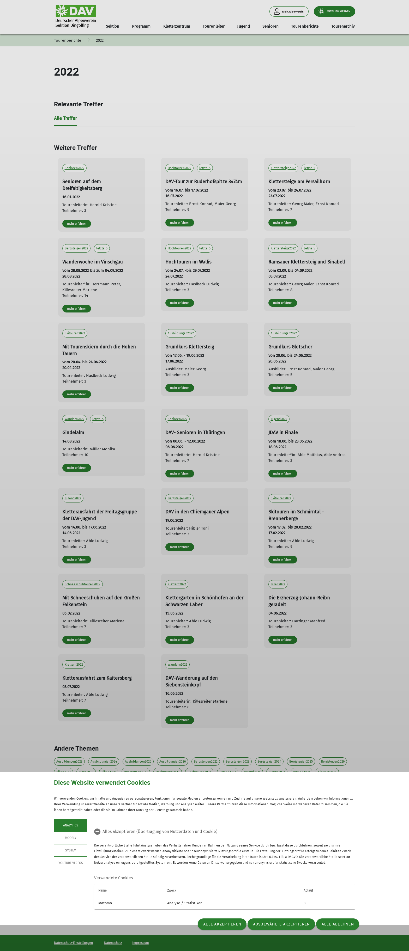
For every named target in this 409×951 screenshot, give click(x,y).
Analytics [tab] (70, 825)
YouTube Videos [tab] (70, 863)
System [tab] (70, 850)
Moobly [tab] (70, 838)
